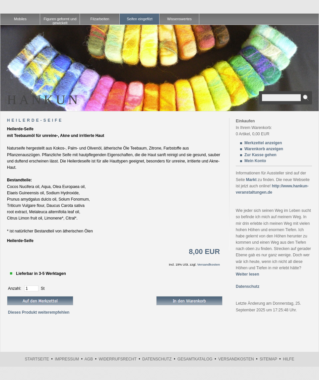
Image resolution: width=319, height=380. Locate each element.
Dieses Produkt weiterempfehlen (38, 312)
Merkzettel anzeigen (263, 143)
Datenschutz (247, 286)
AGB (89, 359)
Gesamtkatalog (195, 359)
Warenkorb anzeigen (263, 149)
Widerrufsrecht (118, 359)
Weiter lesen (247, 274)
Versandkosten (208, 264)
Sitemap (268, 359)
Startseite (37, 359)
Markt (251, 179)
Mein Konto (255, 160)
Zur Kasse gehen (260, 155)
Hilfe (288, 359)
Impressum (67, 359)
